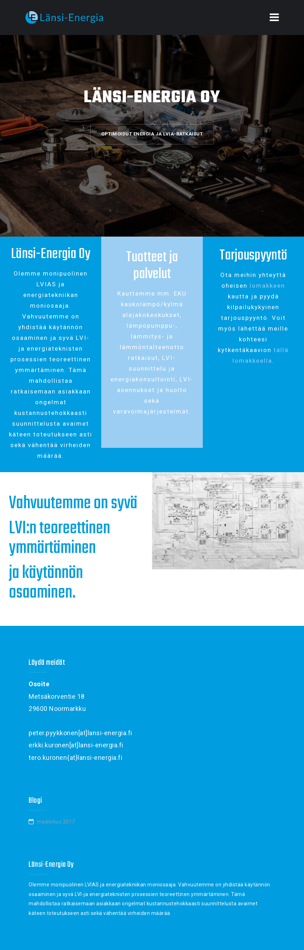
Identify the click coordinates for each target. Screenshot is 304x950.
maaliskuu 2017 (56, 822)
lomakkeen (267, 285)
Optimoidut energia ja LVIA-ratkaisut (152, 134)
